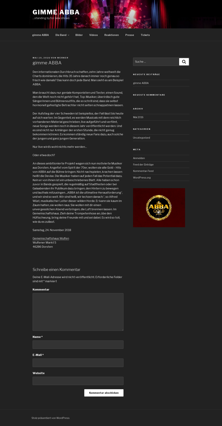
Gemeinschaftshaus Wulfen (51, 238)
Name (38, 337)
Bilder (79, 34)
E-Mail (38, 355)
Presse (129, 34)
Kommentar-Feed (143, 170)
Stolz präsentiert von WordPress (51, 417)
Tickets (145, 34)
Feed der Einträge (143, 164)
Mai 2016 (138, 117)
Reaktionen (111, 34)
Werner (62, 58)
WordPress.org (142, 177)
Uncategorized (141, 137)
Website (39, 373)
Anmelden (139, 158)
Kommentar (41, 289)
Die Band (63, 34)
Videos (93, 34)
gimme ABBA (56, 12)
